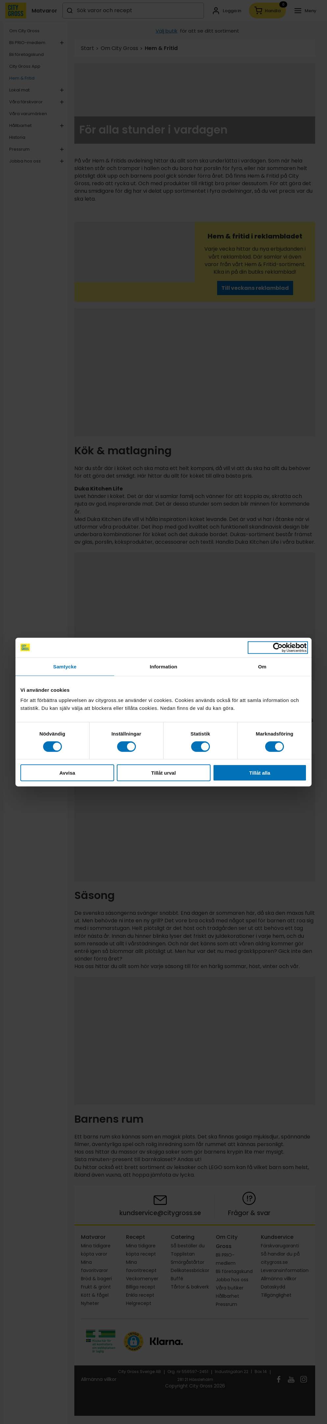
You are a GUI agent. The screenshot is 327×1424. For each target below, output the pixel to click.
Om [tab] (262, 666)
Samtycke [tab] (65, 666)
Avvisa (67, 773)
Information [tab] (163, 666)
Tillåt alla (259, 773)
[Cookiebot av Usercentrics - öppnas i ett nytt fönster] (278, 647)
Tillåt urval (163, 773)
